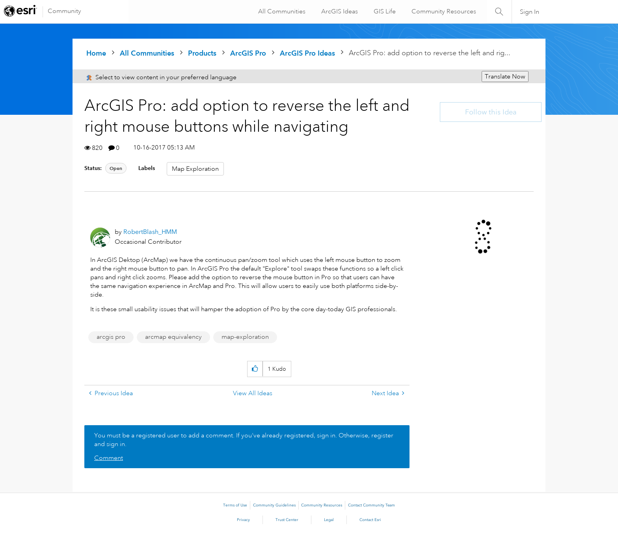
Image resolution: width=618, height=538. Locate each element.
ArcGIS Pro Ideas (307, 53)
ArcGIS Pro (248, 53)
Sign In (529, 12)
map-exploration (245, 337)
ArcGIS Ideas (338, 11)
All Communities (281, 11)
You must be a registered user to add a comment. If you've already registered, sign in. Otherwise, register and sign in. (243, 440)
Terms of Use (235, 505)
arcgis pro (111, 337)
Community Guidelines (274, 505)
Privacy (243, 519)
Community (64, 11)
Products (202, 53)
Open (116, 168)
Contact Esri (370, 519)
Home (96, 53)
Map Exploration (195, 169)
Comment (108, 458)
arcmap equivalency (173, 337)
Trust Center (286, 519)
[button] (254, 369)
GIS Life (384, 11)
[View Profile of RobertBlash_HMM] (150, 231)
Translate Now (505, 76)
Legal (329, 519)
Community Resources (443, 11)
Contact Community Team (371, 505)
